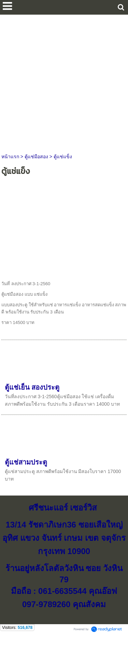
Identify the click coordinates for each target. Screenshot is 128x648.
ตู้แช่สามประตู (26, 462)
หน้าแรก (10, 156)
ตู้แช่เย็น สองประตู (32, 387)
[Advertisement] (64, 82)
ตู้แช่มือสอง (36, 156)
